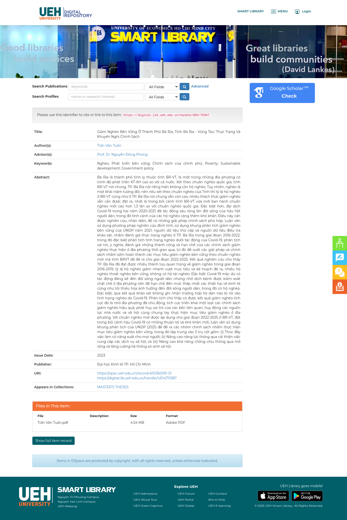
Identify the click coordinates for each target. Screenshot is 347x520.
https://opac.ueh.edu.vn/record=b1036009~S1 (134, 373)
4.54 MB (137, 422)
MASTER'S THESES (113, 387)
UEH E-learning (219, 505)
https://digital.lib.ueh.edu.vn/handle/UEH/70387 (137, 378)
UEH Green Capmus (147, 505)
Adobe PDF (175, 422)
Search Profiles (45, 96)
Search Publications (49, 86)
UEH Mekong (67, 506)
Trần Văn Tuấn (109, 145)
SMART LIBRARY (250, 11)
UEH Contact (217, 493)
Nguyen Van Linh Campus (77, 501)
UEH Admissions (145, 493)
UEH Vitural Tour (145, 499)
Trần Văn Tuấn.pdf (53, 422)
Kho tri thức (216, 499)
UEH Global (185, 505)
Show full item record (53, 441)
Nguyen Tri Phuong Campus (78, 497)
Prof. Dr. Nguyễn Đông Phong (122, 154)
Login (303, 11)
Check (289, 96)
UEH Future (186, 493)
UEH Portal (185, 499)
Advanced (199, 86)
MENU (279, 11)
